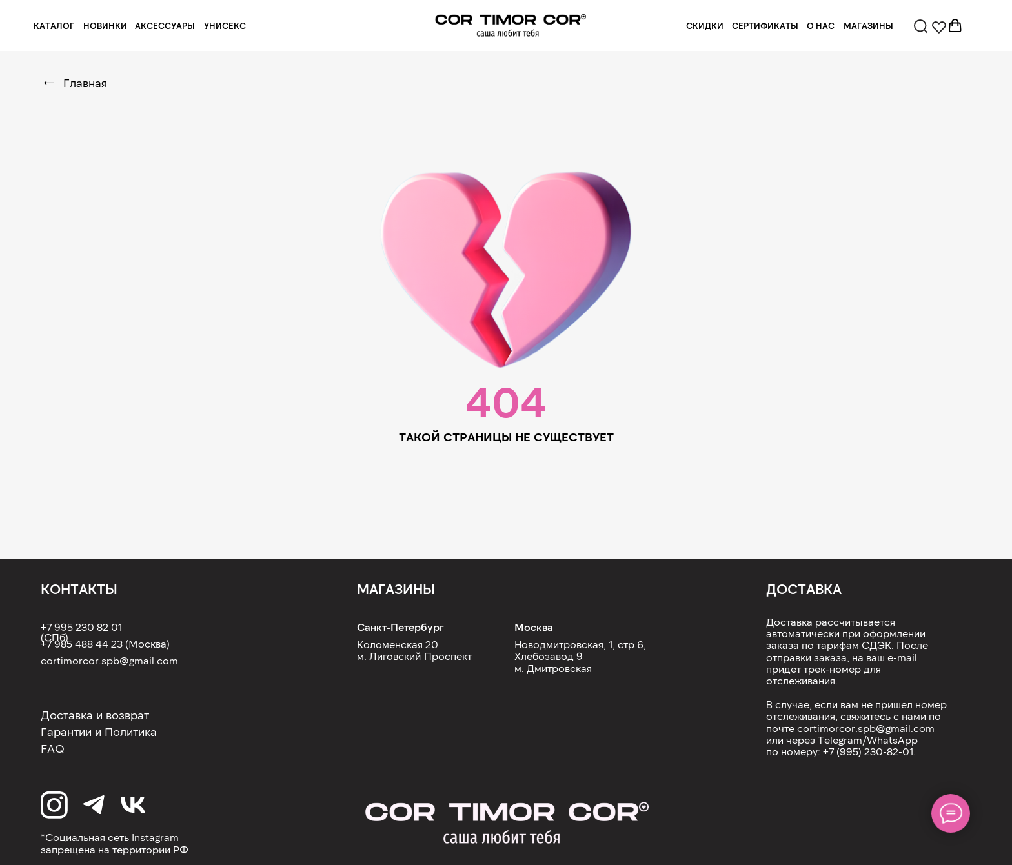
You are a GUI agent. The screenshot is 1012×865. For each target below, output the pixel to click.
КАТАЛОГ (54, 26)
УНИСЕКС (225, 26)
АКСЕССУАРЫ (165, 26)
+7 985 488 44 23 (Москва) (105, 643)
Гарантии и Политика (99, 731)
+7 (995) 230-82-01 (868, 751)
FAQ (53, 748)
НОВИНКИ (105, 26)
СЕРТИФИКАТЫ (765, 26)
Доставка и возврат (95, 715)
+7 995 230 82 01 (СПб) (81, 632)
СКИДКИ (705, 26)
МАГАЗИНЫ (868, 26)
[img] (510, 25)
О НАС (821, 26)
